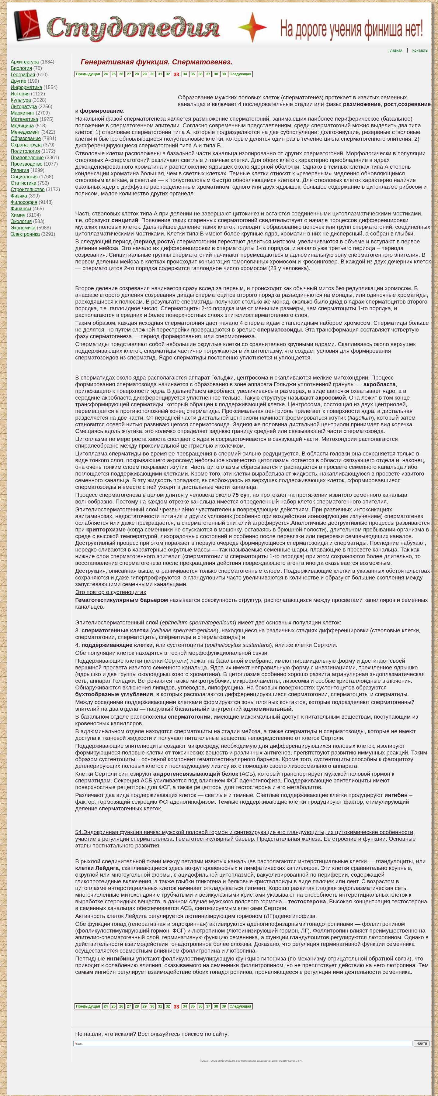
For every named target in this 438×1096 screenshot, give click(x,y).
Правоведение (27, 157)
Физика (19, 195)
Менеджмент (25, 132)
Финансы (21, 208)
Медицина (22, 125)
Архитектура (25, 61)
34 (185, 74)
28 (137, 74)
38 (216, 74)
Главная (395, 50)
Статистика (23, 183)
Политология (25, 151)
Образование (26, 138)
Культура (21, 100)
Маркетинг (22, 112)
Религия (20, 170)
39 (224, 74)
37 (208, 74)
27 (129, 74)
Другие (18, 81)
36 (200, 74)
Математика (24, 119)
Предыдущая (88, 74)
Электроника (25, 234)
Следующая (240, 74)
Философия (24, 202)
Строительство (27, 189)
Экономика (23, 227)
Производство (26, 164)
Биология (21, 68)
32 (168, 74)
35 (193, 74)
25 (114, 74)
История (20, 93)
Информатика (26, 87)
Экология (21, 221)
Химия (18, 215)
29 (145, 74)
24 (106, 74)
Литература (24, 106)
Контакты (420, 50)
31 (160, 74)
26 (121, 74)
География (23, 74)
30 (152, 74)
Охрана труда (26, 144)
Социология (24, 176)
